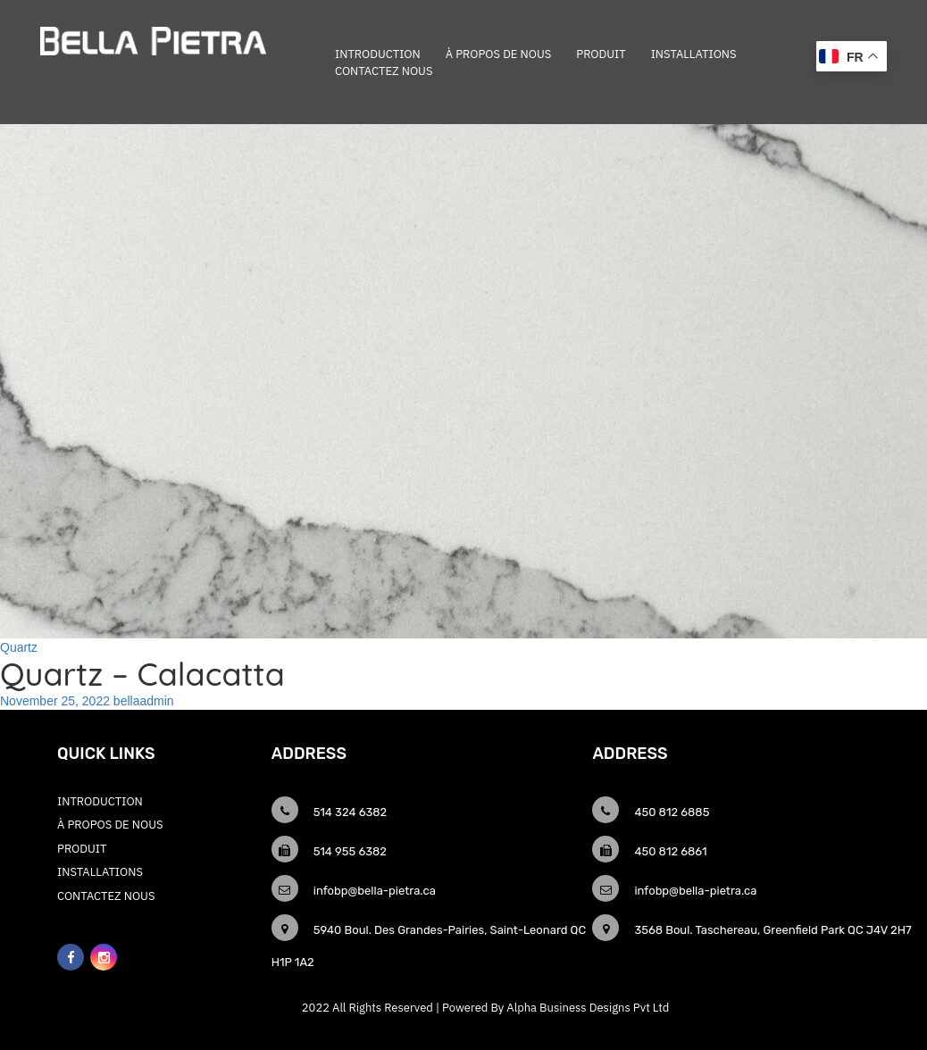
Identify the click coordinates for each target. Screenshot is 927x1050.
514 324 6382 (350, 812)
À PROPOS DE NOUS (499, 54)
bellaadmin (143, 701)
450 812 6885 (671, 812)
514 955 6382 (350, 851)
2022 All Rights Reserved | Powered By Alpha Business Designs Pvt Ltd (485, 1007)
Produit (600, 54)
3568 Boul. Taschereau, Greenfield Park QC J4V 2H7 (772, 930)
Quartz (19, 647)
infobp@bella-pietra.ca (374, 890)
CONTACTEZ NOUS (384, 71)
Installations (694, 54)
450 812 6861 (670, 851)
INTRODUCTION (378, 54)
